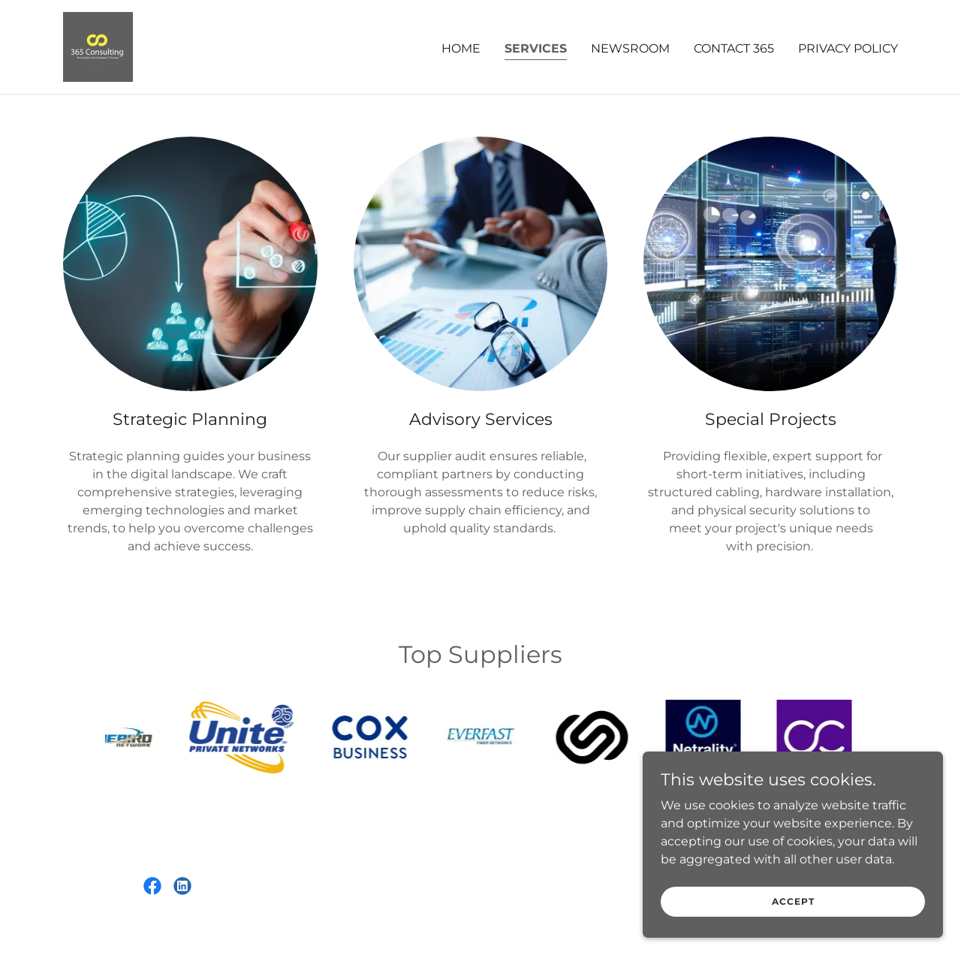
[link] (98, 46)
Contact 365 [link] (734, 48)
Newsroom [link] (630, 48)
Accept (793, 901)
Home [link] (460, 48)
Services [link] (536, 48)
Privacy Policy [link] (848, 48)
